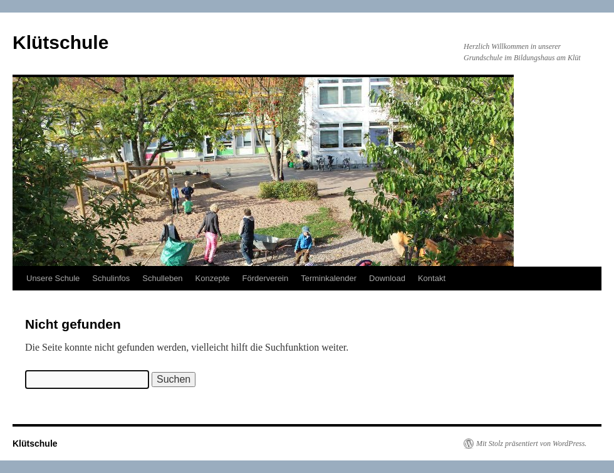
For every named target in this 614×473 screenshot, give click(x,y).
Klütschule (60, 42)
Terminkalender (328, 278)
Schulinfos (111, 278)
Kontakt (431, 278)
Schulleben (162, 278)
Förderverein (265, 278)
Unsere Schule (53, 278)
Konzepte (212, 278)
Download (387, 278)
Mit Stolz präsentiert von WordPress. (531, 443)
